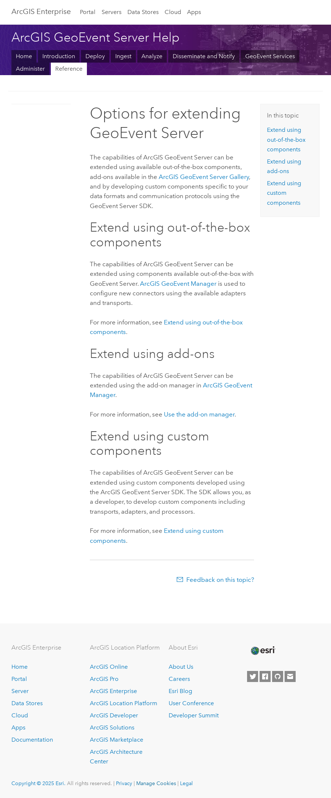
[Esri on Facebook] (265, 676)
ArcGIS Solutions (112, 727)
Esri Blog (180, 691)
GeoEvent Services (270, 56)
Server (20, 691)
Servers (112, 11)
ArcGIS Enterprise (41, 11)
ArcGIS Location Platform (123, 703)
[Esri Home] (262, 650)
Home (24, 56)
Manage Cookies (156, 783)
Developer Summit (194, 715)
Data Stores (143, 11)
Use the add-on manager (199, 414)
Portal (87, 11)
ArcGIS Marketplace (116, 739)
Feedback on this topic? (220, 579)
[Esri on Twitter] (252, 676)
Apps (194, 11)
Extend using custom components (284, 193)
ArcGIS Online (109, 666)
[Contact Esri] (290, 676)
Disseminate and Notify (204, 56)
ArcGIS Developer (114, 715)
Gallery (204, 176)
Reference (68, 68)
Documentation (32, 739)
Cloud (173, 11)
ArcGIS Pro (104, 678)
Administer (30, 68)
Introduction (58, 56)
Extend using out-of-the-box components (286, 139)
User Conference (191, 703)
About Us (181, 666)
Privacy (124, 783)
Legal (186, 783)
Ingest (123, 56)
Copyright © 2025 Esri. (38, 783)
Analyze (151, 56)
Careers (179, 678)
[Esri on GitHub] (277, 676)
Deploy (95, 56)
